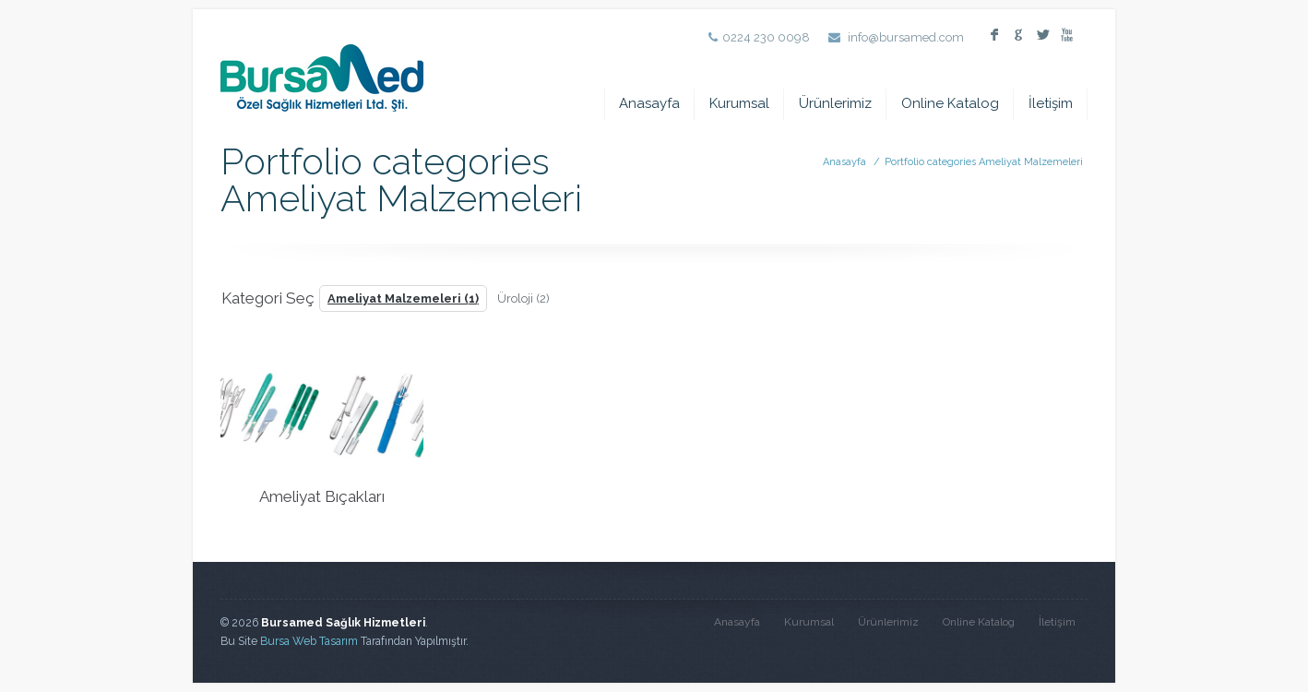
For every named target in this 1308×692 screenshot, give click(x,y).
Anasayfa (649, 103)
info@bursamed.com (906, 37)
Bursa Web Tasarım (309, 641)
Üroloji (523, 298)
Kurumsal (739, 103)
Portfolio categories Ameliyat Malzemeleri (984, 162)
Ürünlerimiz (835, 103)
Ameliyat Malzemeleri (403, 298)
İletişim (1051, 103)
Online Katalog (950, 103)
